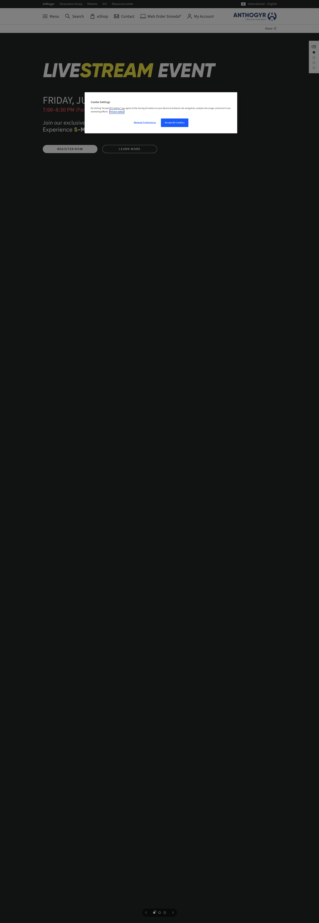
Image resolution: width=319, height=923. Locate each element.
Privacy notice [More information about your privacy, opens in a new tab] (117, 111)
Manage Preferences (145, 122)
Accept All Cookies (175, 122)
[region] (161, 112)
